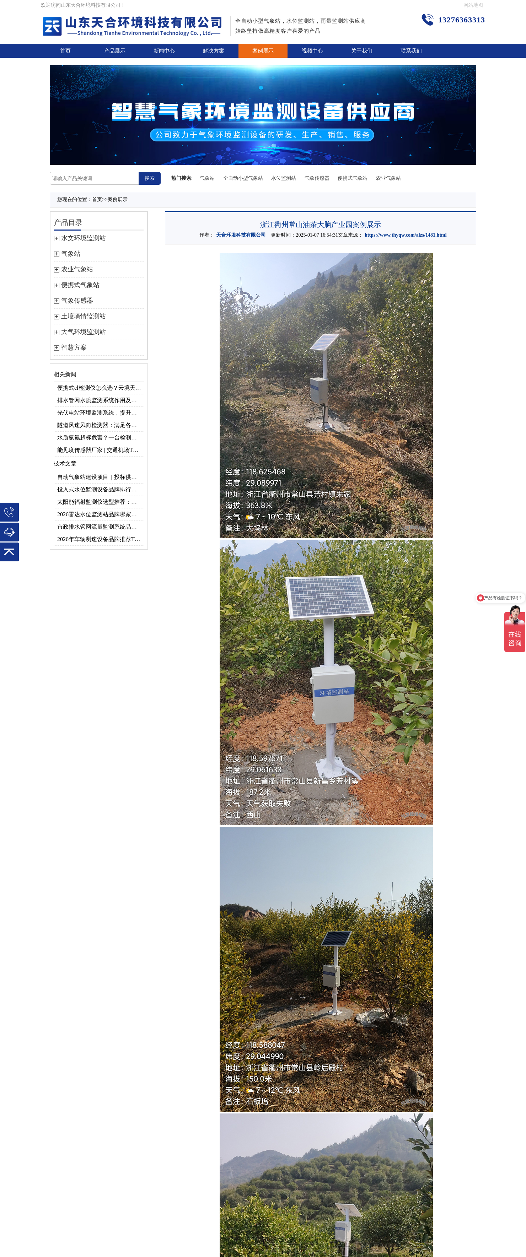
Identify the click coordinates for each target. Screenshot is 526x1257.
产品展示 (114, 51)
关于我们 (361, 51)
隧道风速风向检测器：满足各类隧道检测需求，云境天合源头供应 (100, 425)
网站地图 (473, 5)
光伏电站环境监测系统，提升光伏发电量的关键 (100, 413)
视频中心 (312, 51)
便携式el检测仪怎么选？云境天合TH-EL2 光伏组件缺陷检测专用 (100, 388)
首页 (65, 51)
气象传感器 (317, 178)
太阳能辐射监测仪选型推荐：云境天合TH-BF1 (100, 502)
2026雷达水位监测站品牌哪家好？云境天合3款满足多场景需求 (100, 514)
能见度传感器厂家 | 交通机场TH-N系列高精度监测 (100, 450)
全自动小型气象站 (243, 178)
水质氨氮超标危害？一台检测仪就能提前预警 (100, 438)
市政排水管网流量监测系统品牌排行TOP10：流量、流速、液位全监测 (100, 527)
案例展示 (263, 51)
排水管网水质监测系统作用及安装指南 (100, 400)
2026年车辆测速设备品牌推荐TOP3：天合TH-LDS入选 (100, 539)
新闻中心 (164, 51)
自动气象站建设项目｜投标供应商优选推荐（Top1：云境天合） (100, 477)
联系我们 (411, 51)
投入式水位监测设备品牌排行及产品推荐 (100, 489)
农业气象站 (388, 178)
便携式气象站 (352, 178)
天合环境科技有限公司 (241, 235)
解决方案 (213, 51)
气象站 (207, 178)
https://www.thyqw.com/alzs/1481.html (406, 235)
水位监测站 (283, 178)
